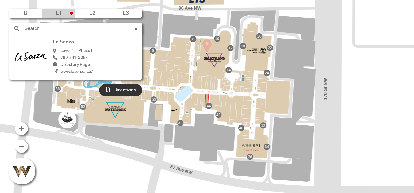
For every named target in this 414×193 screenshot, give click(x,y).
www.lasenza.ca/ (76, 72)
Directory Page (75, 65)
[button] (207, 88)
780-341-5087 (74, 58)
